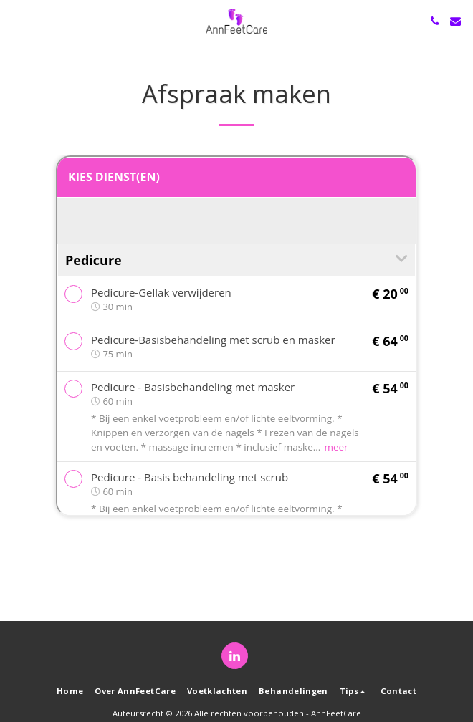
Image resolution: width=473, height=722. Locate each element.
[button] (16, 20)
